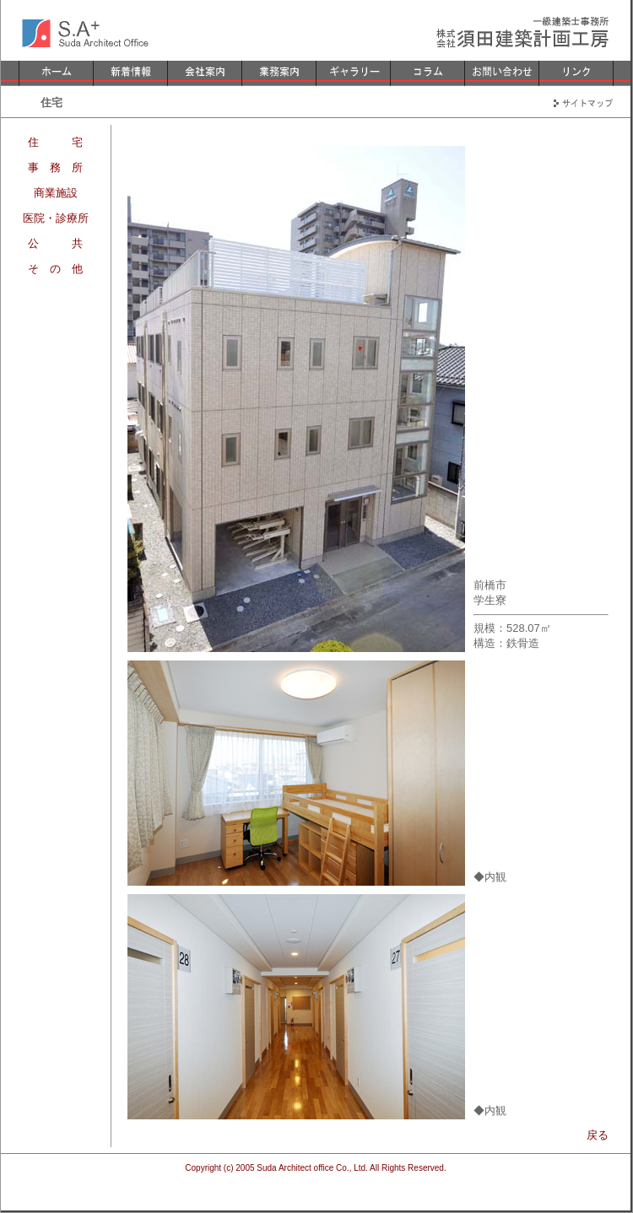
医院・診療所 (56, 218)
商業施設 (56, 192)
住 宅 (55, 142)
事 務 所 (55, 167)
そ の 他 (55, 268)
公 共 (55, 243)
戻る (598, 1135)
